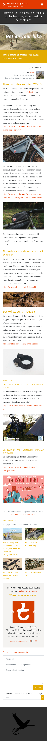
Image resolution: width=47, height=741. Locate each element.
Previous (12, 612)
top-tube (33, 524)
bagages (7, 524)
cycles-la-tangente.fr (18, 641)
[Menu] (42, 4)
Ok (42, 697)
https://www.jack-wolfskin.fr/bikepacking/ (21, 287)
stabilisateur (30, 92)
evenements (17, 524)
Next (35, 612)
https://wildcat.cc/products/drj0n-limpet (20, 344)
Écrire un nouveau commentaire (15, 652)
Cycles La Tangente (27, 591)
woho (26, 524)
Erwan (31, 72)
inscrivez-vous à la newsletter (23, 514)
